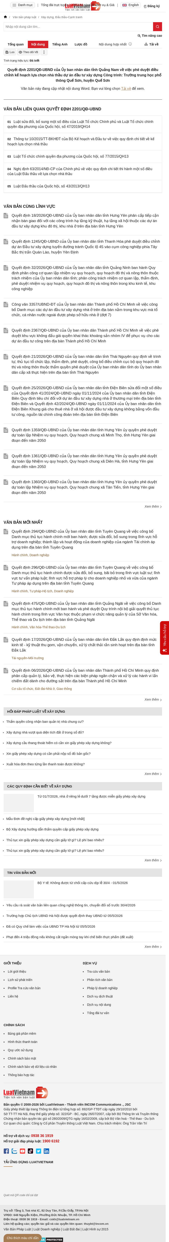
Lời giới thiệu (17, 971)
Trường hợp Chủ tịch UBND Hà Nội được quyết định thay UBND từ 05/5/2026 (64, 916)
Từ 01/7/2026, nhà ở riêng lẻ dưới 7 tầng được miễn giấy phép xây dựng (91, 796)
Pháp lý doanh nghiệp (102, 988)
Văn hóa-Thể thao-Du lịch (47, 627)
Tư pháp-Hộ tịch (40, 591)
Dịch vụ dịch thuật (100, 996)
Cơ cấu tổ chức (22, 689)
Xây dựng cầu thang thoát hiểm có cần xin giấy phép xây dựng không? (59, 743)
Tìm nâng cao (149, 36)
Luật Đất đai (71, 1229)
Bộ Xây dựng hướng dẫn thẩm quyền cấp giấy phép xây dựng (52, 829)
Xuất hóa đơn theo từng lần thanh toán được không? (45, 764)
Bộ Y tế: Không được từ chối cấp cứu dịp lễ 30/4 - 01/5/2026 (82, 883)
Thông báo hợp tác (21, 1075)
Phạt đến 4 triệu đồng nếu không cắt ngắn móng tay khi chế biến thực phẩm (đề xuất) (69, 937)
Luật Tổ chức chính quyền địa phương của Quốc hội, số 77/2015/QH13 (71, 156)
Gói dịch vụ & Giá (102, 5)
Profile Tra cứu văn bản (24, 988)
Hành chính (20, 555)
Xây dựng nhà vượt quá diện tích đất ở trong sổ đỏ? (45, 732)
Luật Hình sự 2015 (95, 1229)
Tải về (126, 88)
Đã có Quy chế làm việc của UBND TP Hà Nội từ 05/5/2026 (50, 926)
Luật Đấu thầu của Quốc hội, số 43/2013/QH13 (52, 186)
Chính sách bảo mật (22, 1058)
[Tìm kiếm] (157, 26)
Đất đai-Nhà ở (45, 689)
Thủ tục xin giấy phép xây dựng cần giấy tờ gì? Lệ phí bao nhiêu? (55, 840)
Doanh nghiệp (39, 555)
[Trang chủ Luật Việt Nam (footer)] (83, 1093)
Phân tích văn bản (99, 980)
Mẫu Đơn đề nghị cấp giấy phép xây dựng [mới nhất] (45, 819)
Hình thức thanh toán (22, 1042)
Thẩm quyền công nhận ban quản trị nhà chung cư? (45, 721)
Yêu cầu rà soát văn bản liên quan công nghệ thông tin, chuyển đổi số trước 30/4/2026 (70, 905)
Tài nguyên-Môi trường (28, 658)
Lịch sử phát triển (20, 980)
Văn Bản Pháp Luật (17, 1229)
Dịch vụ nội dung (99, 1004)
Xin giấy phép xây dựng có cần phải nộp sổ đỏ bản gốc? (48, 753)
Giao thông (64, 689)
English (130, 5)
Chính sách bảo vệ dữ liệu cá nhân (32, 1066)
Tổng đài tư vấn (98, 1013)
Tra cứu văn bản (98, 971)
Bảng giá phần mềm (22, 1033)
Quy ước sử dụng (20, 1050)
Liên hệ (13, 996)
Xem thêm (153, 506)
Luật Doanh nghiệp (46, 1229)
